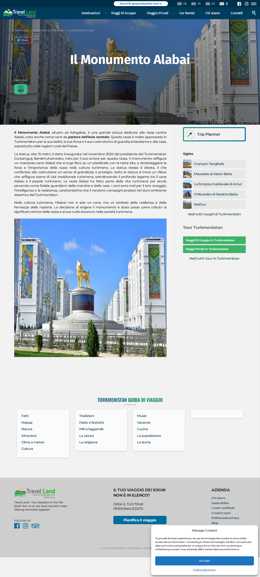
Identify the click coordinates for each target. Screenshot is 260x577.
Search (254, 13)
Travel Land (21, 30)
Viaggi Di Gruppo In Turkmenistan (209, 240)
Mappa (26, 422)
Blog (214, 523)
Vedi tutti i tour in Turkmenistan (214, 258)
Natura (26, 429)
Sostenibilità (220, 503)
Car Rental (187, 13)
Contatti (237, 13)
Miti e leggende (91, 429)
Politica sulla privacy (204, 569)
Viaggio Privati (157, 13)
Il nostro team (221, 513)
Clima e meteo (32, 442)
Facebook (239, 4)
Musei (141, 416)
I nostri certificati (223, 508)
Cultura (27, 449)
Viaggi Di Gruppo (123, 13)
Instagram (246, 4)
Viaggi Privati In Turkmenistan (207, 249)
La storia (144, 442)
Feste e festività (91, 422)
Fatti (25, 416)
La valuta (86, 436)
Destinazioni (91, 13)
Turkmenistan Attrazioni (48, 30)
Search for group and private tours (141, 3)
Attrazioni (29, 436)
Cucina (142, 429)
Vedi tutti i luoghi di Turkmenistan (214, 214)
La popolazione (149, 436)
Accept (204, 561)
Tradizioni (86, 416)
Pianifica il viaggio (140, 520)
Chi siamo (212, 13)
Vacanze (143, 422)
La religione (88, 442)
